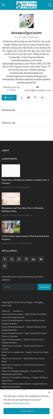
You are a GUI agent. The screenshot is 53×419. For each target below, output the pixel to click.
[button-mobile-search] (49, 5)
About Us (6, 311)
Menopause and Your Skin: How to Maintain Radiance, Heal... (23, 209)
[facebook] (5, 259)
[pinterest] (26, 259)
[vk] (41, 259)
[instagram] (19, 259)
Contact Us (18, 311)
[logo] (26, 4)
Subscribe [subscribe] (44, 287)
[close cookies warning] (49, 392)
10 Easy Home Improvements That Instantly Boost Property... (25, 237)
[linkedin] (33, 259)
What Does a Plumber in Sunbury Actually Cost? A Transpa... (25, 181)
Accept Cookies (26, 411)
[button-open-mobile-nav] (3, 5)
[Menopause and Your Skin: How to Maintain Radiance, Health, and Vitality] (11, 198)
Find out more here (20, 403)
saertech (5, 187)
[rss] (5, 266)
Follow (9, 97)
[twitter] (12, 259)
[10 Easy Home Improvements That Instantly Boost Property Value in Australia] (11, 227)
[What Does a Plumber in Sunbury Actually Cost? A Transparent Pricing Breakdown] (11, 170)
